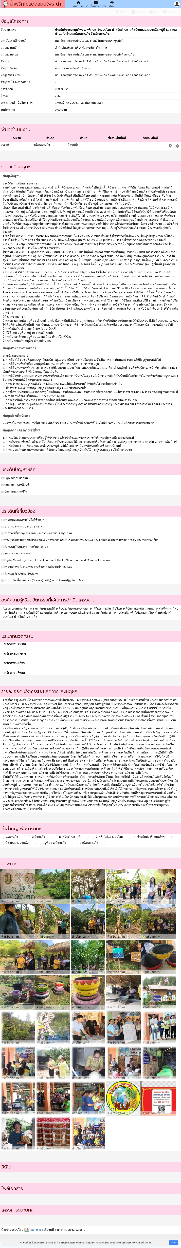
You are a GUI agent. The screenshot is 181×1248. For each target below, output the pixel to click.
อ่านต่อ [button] (148, 1243)
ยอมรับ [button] (173, 1243)
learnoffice (33, 1229)
